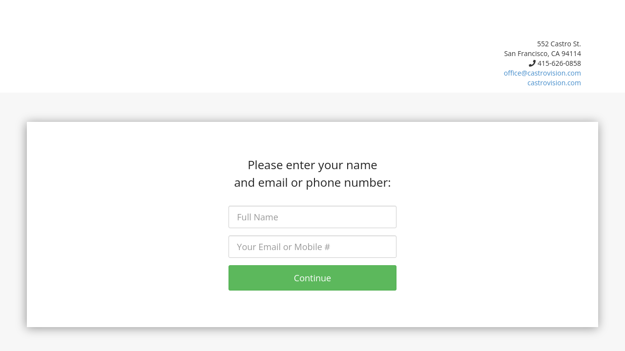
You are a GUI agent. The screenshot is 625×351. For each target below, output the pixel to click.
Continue (312, 278)
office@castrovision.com (542, 73)
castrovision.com (554, 82)
